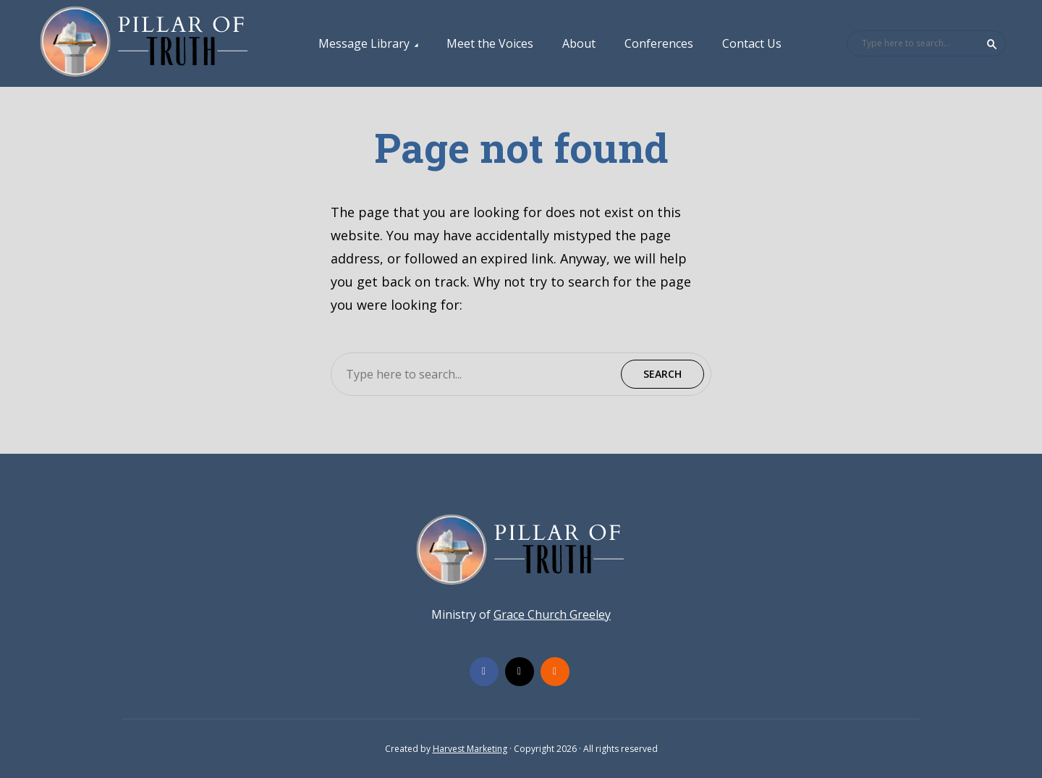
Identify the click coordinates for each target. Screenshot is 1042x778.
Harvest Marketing (470, 749)
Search (992, 44)
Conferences (658, 43)
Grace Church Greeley (552, 614)
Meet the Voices (489, 43)
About (579, 43)
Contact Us (752, 43)
